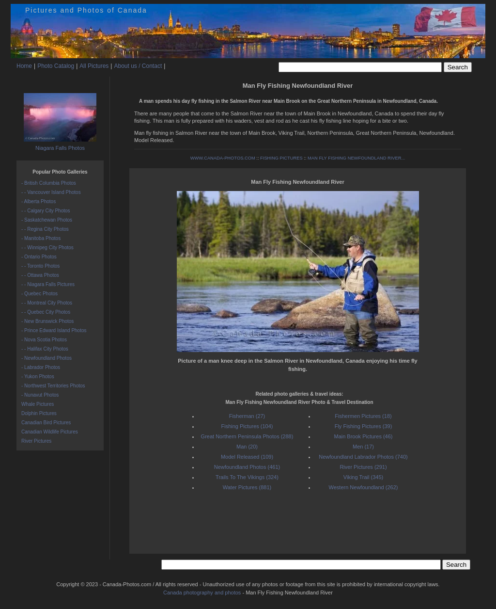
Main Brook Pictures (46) (363, 436)
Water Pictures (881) (247, 487)
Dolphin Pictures (39, 413)
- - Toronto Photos (40, 266)
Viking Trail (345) (363, 477)
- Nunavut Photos (40, 395)
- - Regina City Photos (45, 229)
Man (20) (247, 446)
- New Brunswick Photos (47, 321)
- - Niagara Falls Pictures (48, 284)
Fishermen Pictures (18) (363, 416)
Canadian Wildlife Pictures (49, 431)
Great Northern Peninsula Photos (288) (247, 436)
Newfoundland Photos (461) (247, 467)
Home (24, 66)
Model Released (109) (247, 457)
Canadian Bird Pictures (46, 422)
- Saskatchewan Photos (46, 220)
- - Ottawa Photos (40, 275)
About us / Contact (138, 66)
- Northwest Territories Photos (53, 385)
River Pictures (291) (363, 467)
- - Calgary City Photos (45, 210)
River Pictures (36, 441)
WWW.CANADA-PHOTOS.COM (222, 158)
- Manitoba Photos (41, 238)
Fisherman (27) (247, 416)
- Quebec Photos (39, 293)
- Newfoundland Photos (46, 358)
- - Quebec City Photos (45, 312)
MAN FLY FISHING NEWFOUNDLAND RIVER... (356, 158)
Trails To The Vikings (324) (247, 477)
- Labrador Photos (40, 367)
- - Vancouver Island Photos (51, 192)
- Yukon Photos (37, 376)
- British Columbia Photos (48, 183)
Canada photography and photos (202, 592)
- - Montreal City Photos (46, 302)
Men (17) (363, 446)
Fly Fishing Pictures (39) (363, 426)
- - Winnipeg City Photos (47, 247)
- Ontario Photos (39, 256)
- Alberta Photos (38, 201)
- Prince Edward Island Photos (54, 330)
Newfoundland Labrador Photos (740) (363, 457)
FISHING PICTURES (281, 158)
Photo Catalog (55, 66)
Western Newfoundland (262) (363, 487)
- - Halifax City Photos (44, 349)
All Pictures (93, 66)
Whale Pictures (37, 404)
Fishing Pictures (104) (247, 426)
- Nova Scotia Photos (44, 339)
